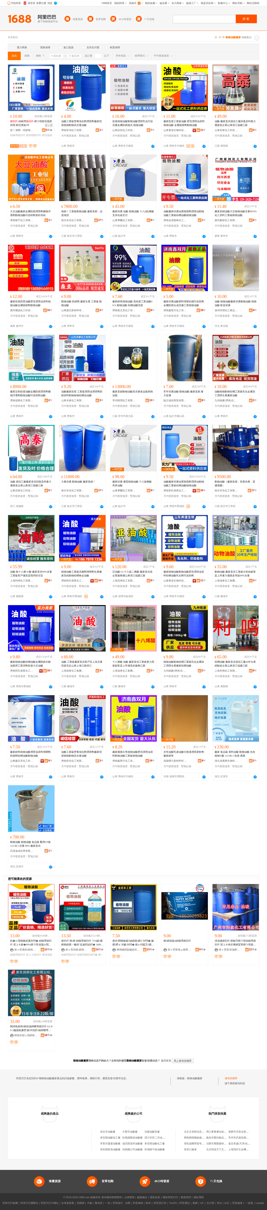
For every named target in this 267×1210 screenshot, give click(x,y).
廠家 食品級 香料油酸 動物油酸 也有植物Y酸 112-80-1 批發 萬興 (235, 753)
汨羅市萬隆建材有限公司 (220, 1143)
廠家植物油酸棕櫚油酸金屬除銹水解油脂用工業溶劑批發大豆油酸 (30, 663)
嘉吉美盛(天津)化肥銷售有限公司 (247, 1143)
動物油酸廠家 (194, 1078)
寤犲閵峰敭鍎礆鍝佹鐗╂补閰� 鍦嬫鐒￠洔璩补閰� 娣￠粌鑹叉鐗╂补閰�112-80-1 (133, 942)
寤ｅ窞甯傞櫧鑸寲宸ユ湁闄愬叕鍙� (230, 949)
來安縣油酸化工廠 (154, 1143)
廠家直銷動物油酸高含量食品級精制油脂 (132, 393)
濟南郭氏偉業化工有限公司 (175, 490)
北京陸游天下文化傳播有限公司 (224, 1149)
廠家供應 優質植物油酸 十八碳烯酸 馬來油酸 (132, 483)
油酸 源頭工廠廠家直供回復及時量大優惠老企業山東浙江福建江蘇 (30, 483)
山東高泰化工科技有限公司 (226, 130)
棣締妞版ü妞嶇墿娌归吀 (177, 940)
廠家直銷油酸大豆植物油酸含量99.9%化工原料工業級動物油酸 (236, 213)
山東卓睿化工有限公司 (72, 400)
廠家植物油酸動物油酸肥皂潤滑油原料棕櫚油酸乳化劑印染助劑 (183, 573)
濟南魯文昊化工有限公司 (124, 310)
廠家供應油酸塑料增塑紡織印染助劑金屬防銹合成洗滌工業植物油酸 (183, 303)
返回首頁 (166, 1060)
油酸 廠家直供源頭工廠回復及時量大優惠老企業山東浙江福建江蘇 (235, 123)
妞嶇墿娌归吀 (17, 135)
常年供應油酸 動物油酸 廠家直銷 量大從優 (183, 393)
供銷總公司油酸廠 (132, 1149)
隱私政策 (155, 1197)
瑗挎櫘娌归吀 (33, 135)
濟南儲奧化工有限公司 (21, 400)
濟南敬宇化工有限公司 (21, 220)
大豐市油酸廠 (130, 1131)
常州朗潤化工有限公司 (124, 400)
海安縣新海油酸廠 (110, 1149)
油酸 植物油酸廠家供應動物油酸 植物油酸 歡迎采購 (235, 303)
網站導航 (199, 1197)
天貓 (89, 1203)
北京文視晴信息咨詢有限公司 (200, 1131)
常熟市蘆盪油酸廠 (110, 1143)
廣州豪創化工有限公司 (226, 220)
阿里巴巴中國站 (50, 1203)
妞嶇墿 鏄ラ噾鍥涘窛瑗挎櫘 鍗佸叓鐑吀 (31, 123)
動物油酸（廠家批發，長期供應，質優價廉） (235, 483)
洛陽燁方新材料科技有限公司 (175, 760)
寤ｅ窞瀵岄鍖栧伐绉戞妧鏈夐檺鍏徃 (26, 949)
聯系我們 (186, 1197)
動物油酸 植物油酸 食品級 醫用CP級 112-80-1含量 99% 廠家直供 (30, 844)
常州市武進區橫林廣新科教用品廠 (247, 1137)
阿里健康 (237, 1203)
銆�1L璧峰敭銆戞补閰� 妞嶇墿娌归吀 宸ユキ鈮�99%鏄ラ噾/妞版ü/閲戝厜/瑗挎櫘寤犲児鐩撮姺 (31, 942)
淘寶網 (80, 1203)
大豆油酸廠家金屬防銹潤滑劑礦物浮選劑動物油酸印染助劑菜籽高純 (30, 213)
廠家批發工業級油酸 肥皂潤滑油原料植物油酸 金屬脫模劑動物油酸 (184, 123)
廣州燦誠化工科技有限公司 (21, 310)
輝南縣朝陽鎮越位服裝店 (198, 1137)
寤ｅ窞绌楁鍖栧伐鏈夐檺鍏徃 (77, 949)
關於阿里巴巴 (170, 1197)
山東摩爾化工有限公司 (124, 220)
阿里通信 (185, 1203)
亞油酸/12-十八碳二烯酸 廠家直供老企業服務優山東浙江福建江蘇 (132, 573)
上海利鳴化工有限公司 (21, 580)
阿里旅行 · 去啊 (121, 1203)
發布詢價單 (231, 1078)
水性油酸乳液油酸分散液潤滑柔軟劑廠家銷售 (183, 753)
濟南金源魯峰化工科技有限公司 (175, 220)
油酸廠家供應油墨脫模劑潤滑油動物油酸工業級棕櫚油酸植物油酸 (183, 213)
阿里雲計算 (160, 1203)
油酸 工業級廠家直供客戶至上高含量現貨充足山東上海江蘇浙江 (81, 663)
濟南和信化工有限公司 (72, 760)
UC (202, 1203)
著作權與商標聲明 (111, 1197)
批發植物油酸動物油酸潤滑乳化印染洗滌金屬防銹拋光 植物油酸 (132, 123)
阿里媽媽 (138, 1203)
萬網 (195, 1203)
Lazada (260, 1203)
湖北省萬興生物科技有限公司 (226, 760)
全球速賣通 (67, 1203)
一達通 (249, 1203)
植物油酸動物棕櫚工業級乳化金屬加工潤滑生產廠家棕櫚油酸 (183, 663)
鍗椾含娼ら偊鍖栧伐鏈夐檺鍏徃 (26, 1035)
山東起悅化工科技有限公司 (124, 130)
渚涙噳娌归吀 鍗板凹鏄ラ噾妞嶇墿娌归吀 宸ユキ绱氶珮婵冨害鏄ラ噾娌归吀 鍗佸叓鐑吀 (235, 942)
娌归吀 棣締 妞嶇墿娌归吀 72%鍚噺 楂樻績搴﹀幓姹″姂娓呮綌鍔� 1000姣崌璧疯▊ (82, 942)
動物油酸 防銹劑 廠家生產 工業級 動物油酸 (81, 303)
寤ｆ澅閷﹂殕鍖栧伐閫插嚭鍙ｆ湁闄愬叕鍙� (21, 130)
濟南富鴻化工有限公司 (72, 130)
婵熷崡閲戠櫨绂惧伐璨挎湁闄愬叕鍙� (128, 949)
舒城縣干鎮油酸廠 (154, 1149)
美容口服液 (190, 1149)
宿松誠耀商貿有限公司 (196, 1143)
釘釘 (227, 1203)
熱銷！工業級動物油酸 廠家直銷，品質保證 (81, 213)
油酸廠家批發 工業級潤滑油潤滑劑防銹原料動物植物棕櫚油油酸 (81, 393)
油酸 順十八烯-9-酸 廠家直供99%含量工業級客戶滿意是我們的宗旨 (31, 573)
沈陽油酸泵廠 (152, 1131)
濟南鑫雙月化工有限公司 (175, 310)
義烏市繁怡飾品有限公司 (220, 1137)
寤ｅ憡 (49, 125)
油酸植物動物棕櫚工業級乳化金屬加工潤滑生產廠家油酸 (235, 393)
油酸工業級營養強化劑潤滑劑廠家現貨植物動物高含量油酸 (81, 123)
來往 (219, 1203)
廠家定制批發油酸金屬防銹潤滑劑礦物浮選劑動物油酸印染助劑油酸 (30, 393)
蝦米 (148, 1203)
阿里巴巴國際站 (29, 1203)
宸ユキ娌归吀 (33, 954)
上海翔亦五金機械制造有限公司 (246, 1149)
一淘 (107, 1203)
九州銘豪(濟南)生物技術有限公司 (226, 400)
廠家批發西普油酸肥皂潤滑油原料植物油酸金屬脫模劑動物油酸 (30, 303)
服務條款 (142, 1197)
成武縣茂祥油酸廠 (132, 1143)
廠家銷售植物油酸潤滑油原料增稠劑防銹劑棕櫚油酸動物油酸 (30, 753)
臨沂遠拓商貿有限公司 (175, 400)
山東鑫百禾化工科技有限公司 (21, 760)
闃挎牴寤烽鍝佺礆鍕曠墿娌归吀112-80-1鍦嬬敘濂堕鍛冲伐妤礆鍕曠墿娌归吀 (31, 1028)
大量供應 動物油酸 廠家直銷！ (78, 481)
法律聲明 (129, 1197)
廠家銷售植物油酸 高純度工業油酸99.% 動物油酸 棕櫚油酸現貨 (132, 303)
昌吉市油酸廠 (107, 1131)
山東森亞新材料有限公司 (72, 310)
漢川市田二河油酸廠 (155, 1137)
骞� (49, 129)
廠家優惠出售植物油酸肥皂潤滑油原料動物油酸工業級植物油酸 (132, 753)
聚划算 (98, 1203)
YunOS (173, 1203)
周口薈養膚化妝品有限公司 (221, 1131)
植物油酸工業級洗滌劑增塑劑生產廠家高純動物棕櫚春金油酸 (81, 573)
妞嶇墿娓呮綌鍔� (87, 954)
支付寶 (210, 1203)
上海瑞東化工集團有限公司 (226, 580)
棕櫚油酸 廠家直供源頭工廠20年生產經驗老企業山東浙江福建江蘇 (235, 663)
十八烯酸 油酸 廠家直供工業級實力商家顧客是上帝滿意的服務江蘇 (133, 663)
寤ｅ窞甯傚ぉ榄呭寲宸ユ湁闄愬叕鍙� (179, 949)
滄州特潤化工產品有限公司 (226, 310)
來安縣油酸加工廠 (110, 1137)
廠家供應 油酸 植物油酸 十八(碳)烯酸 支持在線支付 (133, 213)
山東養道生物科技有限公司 (175, 130)
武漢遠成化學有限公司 (21, 850)
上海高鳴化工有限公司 (124, 580)
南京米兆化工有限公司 (72, 220)
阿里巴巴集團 (10, 1203)
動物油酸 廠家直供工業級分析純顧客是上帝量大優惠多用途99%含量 (235, 573)
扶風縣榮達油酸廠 (132, 1137)
